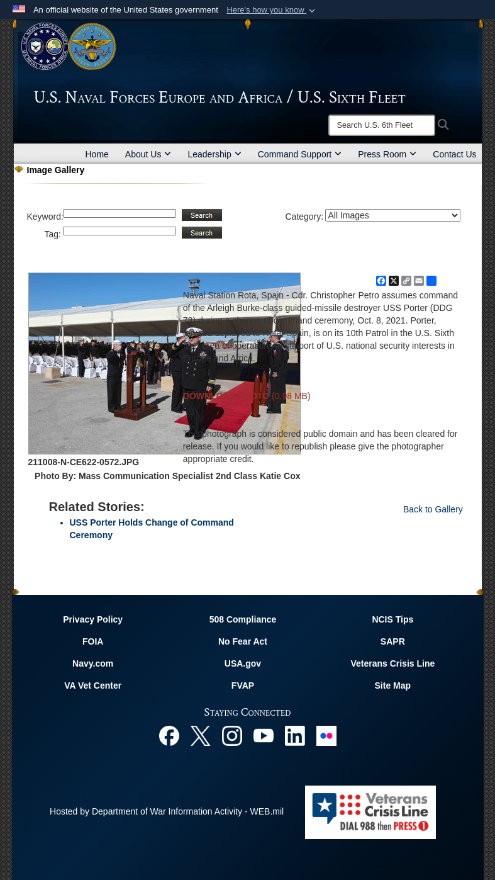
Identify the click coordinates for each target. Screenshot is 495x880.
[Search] (381, 125)
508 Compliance (243, 619)
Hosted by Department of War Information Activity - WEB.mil (167, 811)
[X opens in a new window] (201, 735)
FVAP (242, 685)
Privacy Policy (93, 619)
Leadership (214, 154)
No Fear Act (242, 641)
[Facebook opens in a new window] (169, 735)
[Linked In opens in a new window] (295, 735)
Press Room (387, 154)
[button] (272, 10)
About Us (148, 154)
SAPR (393, 641)
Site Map (393, 685)
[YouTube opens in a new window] (263, 735)
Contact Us (454, 154)
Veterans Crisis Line (392, 663)
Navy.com (92, 663)
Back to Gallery (433, 509)
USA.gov (243, 663)
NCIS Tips (392, 619)
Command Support (300, 154)
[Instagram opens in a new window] (232, 735)
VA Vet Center (92, 685)
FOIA (92, 641)
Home (97, 154)
